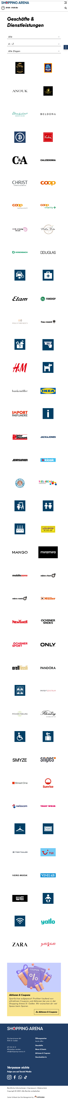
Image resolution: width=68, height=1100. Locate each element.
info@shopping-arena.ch (16, 1051)
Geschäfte (39, 1045)
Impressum (31, 1088)
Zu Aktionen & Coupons (46, 1012)
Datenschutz (42, 1088)
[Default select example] (34, 37)
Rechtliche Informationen (16, 1088)
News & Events (40, 1049)
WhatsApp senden (14, 1049)
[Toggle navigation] (65, 3)
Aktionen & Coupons (42, 1053)
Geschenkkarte (41, 1057)
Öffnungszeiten (41, 1038)
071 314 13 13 (11, 1047)
